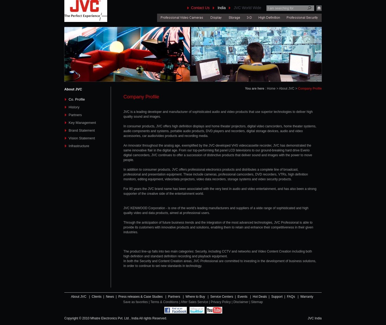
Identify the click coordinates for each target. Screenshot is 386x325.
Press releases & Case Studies (140, 297)
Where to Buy (195, 297)
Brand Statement (82, 130)
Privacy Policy (221, 302)
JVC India (315, 318)
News (110, 297)
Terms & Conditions (164, 302)
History (74, 107)
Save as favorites (135, 302)
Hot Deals (260, 297)
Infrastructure (79, 146)
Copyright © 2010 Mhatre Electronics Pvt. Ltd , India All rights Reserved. (115, 318)
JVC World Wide (247, 8)
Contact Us (200, 8)
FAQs (291, 297)
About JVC (79, 297)
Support (277, 297)
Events (242, 297)
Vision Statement (82, 138)
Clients (97, 297)
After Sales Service (194, 302)
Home (271, 88)
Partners (75, 115)
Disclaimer (240, 302)
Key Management (82, 123)
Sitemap (257, 302)
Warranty (306, 297)
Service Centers (221, 297)
